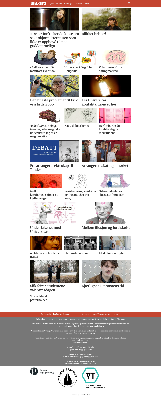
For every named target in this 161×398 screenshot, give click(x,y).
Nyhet (51, 4)
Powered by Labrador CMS (80, 395)
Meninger (68, 4)
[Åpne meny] (128, 3)
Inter (86, 4)
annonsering (113, 314)
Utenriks (78, 4)
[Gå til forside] (38, 3)
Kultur (59, 4)
